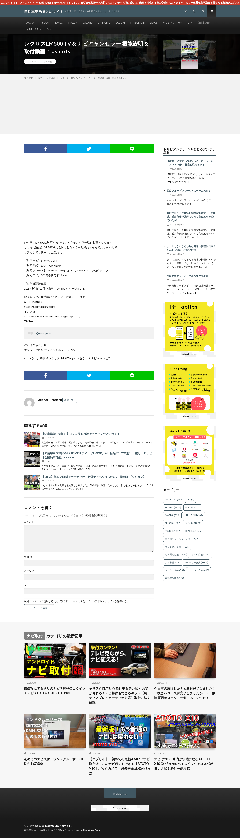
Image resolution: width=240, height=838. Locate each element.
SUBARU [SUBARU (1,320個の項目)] (193, 523)
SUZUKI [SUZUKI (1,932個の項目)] (172, 531)
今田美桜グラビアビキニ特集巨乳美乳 (187, 275)
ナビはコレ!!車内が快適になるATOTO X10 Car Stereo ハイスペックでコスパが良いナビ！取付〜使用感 (183, 763)
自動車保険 (203, 22)
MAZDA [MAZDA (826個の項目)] (172, 515)
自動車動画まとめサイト (58, 825)
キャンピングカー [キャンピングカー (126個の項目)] (177, 546)
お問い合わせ (34, 29)
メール (29, 571)
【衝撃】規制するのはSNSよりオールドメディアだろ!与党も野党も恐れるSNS (191, 162)
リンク (50, 29)
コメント (29, 522)
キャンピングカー (172, 22)
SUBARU (88, 22)
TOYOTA (29, 22)
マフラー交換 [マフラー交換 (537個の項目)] (175, 570)
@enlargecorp (44, 333)
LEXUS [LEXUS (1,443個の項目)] (192, 507)
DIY (190, 22)
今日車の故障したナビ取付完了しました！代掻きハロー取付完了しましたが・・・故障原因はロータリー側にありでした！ (185, 693)
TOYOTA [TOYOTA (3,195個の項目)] (193, 531)
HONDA (58, 22)
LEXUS (153, 22)
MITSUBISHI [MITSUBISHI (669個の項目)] (193, 515)
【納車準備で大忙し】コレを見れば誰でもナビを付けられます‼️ (81, 433)
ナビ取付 (48, 61)
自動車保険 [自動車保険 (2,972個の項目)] (174, 578)
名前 (28, 556)
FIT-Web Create (63, 830)
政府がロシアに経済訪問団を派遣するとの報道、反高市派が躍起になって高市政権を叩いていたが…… (191, 216)
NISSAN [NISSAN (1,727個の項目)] (172, 523)
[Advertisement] (120, 106)
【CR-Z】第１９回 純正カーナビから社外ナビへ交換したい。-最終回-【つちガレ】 (94, 476)
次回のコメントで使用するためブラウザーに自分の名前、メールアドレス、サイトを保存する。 (76, 601)
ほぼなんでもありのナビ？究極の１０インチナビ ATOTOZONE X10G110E (55, 690)
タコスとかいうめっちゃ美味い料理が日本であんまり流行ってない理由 (191, 248)
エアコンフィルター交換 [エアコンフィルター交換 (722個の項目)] (181, 538)
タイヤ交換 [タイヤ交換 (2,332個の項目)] (200, 554)
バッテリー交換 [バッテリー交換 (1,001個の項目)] (196, 562)
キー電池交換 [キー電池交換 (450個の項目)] (176, 554)
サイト (27, 585)
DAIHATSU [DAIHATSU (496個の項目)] (174, 499)
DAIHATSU (104, 22)
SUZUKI (120, 22)
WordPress (94, 830)
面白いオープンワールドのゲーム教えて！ (190, 190)
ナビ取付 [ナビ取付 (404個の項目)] (172, 562)
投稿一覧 (68, 400)
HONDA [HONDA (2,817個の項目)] (173, 507)
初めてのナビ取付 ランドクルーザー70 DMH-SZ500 (53, 761)
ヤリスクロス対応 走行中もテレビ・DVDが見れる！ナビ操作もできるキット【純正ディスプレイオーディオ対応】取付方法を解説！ (119, 695)
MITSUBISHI (137, 22)
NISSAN (44, 22)
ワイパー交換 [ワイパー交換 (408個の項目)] (199, 570)
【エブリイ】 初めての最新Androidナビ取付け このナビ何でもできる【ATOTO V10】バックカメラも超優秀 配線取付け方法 (120, 766)
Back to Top (120, 793)
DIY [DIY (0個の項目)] (190, 499)
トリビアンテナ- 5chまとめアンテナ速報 (189, 151)
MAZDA (72, 22)
